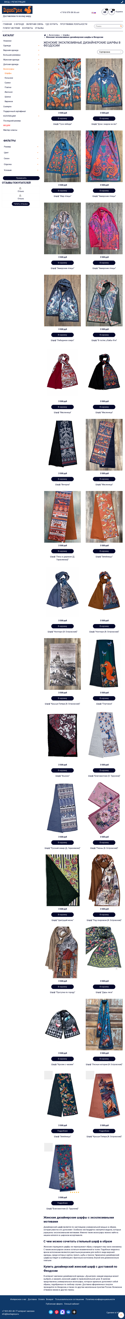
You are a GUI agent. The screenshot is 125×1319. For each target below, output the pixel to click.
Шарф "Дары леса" (104, 992)
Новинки (7, 41)
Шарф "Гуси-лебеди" (62, 124)
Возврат (49, 1299)
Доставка (32, 1299)
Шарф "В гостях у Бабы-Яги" (104, 340)
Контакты (27, 28)
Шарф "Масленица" (62, 412)
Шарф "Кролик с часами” (62, 1064)
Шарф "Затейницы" (104, 557)
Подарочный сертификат (14, 111)
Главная (7, 24)
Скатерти (7, 106)
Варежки (9, 101)
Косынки (9, 78)
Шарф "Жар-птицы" (62, 196)
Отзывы (39, 28)
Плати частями (11, 28)
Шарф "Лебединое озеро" (62, 340)
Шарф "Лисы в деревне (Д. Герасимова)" (62, 558)
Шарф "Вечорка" (62, 484)
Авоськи (8, 92)
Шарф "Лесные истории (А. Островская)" (104, 1064)
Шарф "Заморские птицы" (104, 196)
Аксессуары (54, 35)
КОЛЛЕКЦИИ (9, 116)
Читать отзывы (21, 204)
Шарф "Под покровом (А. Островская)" (104, 920)
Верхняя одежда (10, 50)
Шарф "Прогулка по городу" (62, 992)
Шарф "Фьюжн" (62, 776)
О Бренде (19, 24)
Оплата (41, 1299)
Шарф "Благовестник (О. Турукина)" (104, 776)
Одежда (7, 45)
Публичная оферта (54, 1304)
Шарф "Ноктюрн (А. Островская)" (62, 632)
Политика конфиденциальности (100, 1299)
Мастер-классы (10, 130)
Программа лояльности (73, 24)
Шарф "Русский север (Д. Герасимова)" (62, 848)
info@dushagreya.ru (10, 1314)
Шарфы (66, 35)
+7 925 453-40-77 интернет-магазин (18, 1311)
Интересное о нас (18, 1299)
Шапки (8, 97)
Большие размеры (12, 55)
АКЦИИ (6, 125)
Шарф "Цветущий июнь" (62, 920)
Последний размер (12, 121)
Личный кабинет (71, 1304)
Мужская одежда (11, 60)
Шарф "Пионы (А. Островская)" (104, 848)
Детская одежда (10, 64)
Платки (8, 87)
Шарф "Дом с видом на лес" (104, 124)
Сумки (7, 83)
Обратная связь (34, 24)
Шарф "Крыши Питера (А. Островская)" (62, 704)
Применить (21, 178)
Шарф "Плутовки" (104, 704)
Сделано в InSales (115, 1313)
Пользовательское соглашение (69, 1299)
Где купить (51, 24)
